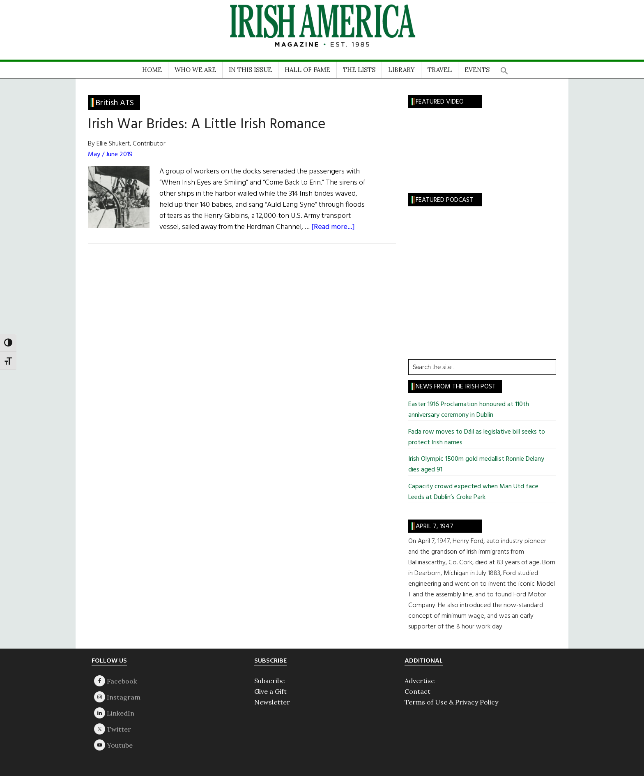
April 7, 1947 (434, 526)
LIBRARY (401, 70)
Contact (417, 691)
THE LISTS (359, 70)
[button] (504, 68)
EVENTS (477, 70)
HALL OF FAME (307, 70)
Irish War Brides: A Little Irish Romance (207, 124)
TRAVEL (440, 70)
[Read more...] (333, 227)
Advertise (420, 681)
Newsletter (272, 702)
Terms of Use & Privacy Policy (451, 702)
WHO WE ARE (195, 70)
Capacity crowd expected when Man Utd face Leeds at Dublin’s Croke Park (473, 492)
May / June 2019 (110, 154)
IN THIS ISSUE (250, 70)
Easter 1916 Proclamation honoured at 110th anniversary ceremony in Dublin (468, 409)
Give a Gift (270, 691)
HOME (152, 70)
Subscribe (269, 681)
